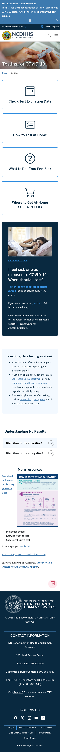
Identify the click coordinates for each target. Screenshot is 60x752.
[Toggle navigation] (56, 35)
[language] (52, 27)
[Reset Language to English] (42, 27)
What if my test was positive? (24, 443)
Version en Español (17, 260)
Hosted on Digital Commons (30, 745)
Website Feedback (27, 727)
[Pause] (30, 21)
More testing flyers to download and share (23, 554)
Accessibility (46, 727)
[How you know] (25, 27)
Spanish (24, 546)
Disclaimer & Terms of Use (21, 733)
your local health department (27, 379)
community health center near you (29, 383)
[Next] (57, 21)
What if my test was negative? (24, 453)
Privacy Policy (44, 733)
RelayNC (18, 692)
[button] (47, 35)
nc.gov (11, 727)
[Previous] (3, 21)
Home (4, 73)
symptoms (36, 303)
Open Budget (30, 738)
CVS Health (25, 399)
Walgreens (39, 399)
